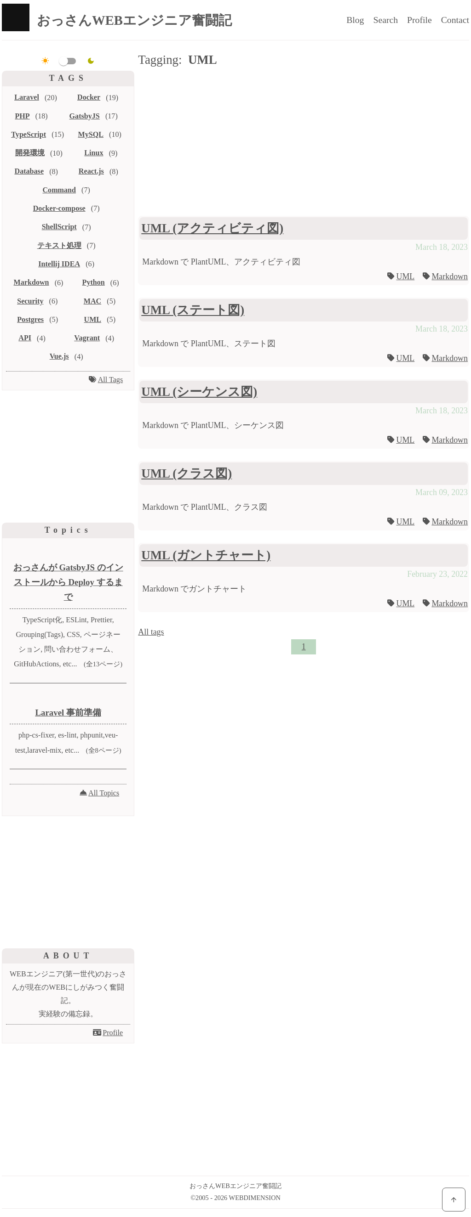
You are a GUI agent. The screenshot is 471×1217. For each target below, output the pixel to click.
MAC (92, 301)
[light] (45, 60)
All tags (151, 632)
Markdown (449, 276)
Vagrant (87, 338)
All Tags (110, 379)
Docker (88, 97)
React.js (91, 171)
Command (59, 190)
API (24, 338)
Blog (355, 20)
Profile (419, 20)
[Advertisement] (303, 143)
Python (93, 282)
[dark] (90, 60)
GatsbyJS (84, 116)
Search (385, 20)
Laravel (26, 97)
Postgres (30, 319)
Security (30, 301)
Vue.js (59, 356)
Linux (93, 153)
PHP (22, 116)
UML (405, 276)
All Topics (103, 793)
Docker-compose (59, 208)
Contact (455, 20)
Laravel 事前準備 (68, 712)
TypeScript (28, 134)
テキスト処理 (59, 245)
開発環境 (30, 153)
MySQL (91, 134)
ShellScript (59, 227)
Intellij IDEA (59, 264)
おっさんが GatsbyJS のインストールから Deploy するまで (68, 582)
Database (29, 171)
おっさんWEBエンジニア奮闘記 (134, 20)
